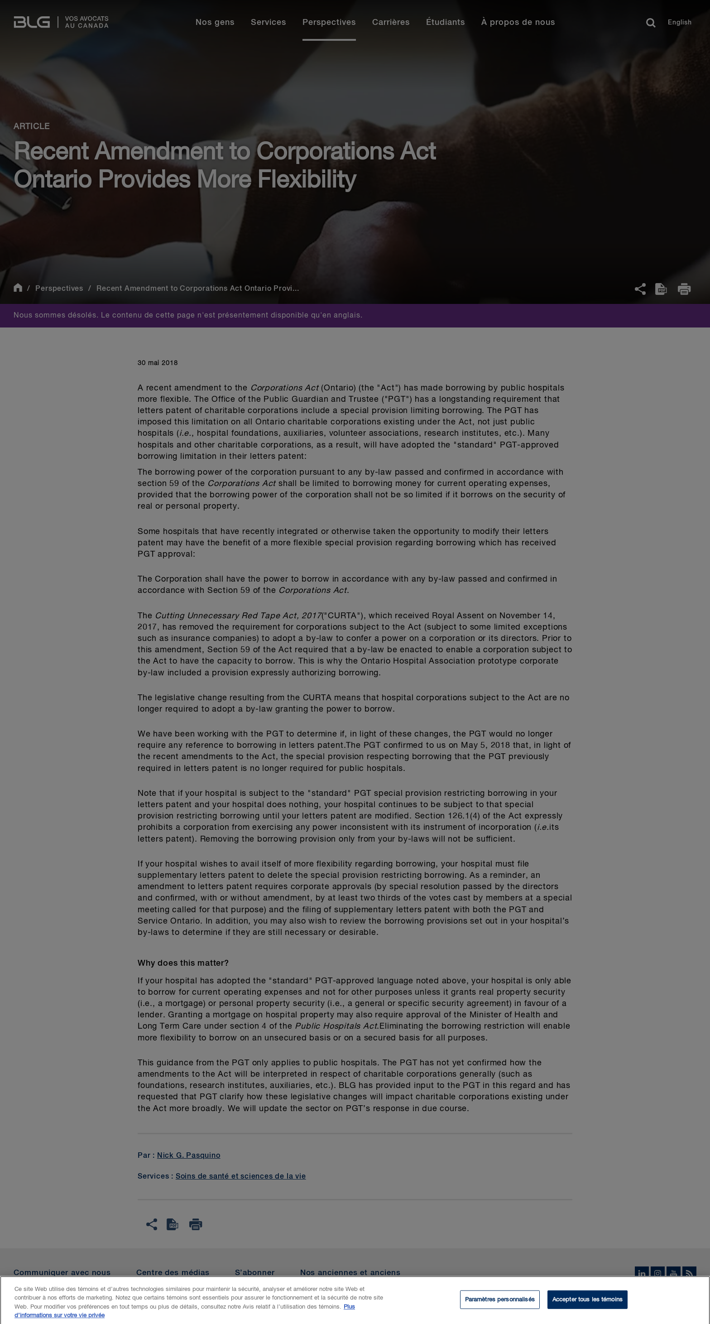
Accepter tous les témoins (587, 1303)
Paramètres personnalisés (500, 1303)
